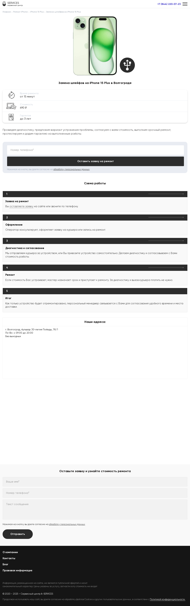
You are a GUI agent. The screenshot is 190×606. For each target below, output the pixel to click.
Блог (5, 564)
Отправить (17, 534)
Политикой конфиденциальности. (167, 599)
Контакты (9, 558)
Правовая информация (17, 570)
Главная (7, 12)
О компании (10, 552)
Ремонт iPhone (20, 12)
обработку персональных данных (71, 169)
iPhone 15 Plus (37, 12)
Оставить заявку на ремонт (95, 161)
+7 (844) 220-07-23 (169, 4)
